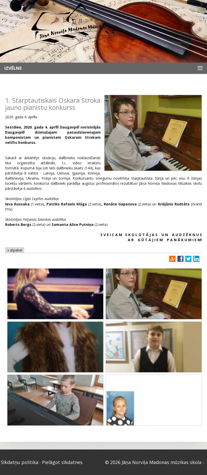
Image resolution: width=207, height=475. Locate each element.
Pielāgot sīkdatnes (62, 462)
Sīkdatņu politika (19, 462)
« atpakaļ (14, 250)
